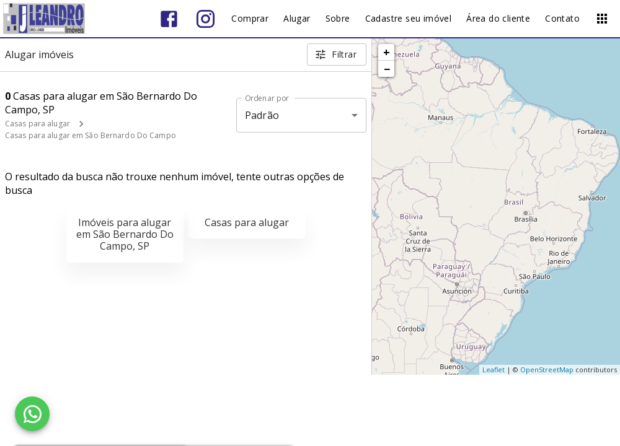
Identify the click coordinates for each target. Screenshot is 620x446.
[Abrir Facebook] (169, 19)
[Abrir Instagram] (205, 19)
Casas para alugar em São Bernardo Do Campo (90, 135)
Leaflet (493, 369)
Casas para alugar (37, 123)
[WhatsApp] (32, 413)
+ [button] (386, 52)
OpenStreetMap (547, 369)
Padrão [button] (262, 115)
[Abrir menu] (602, 18)
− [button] (387, 68)
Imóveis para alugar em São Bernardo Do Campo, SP (125, 234)
